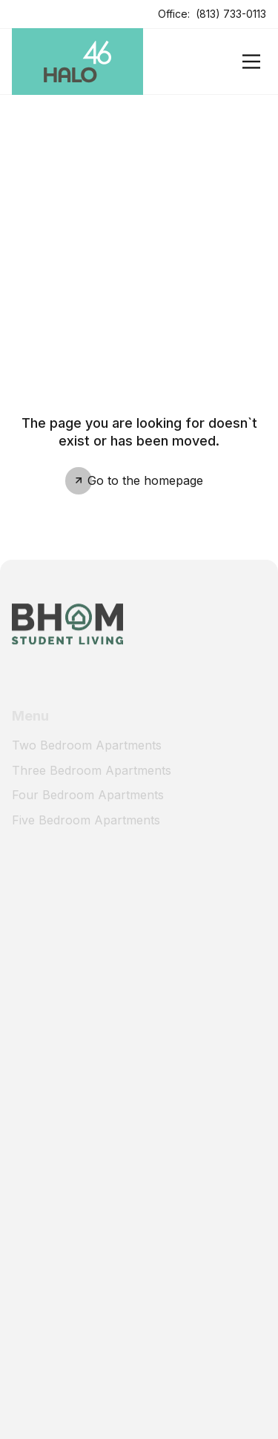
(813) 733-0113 (231, 13)
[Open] (251, 61)
